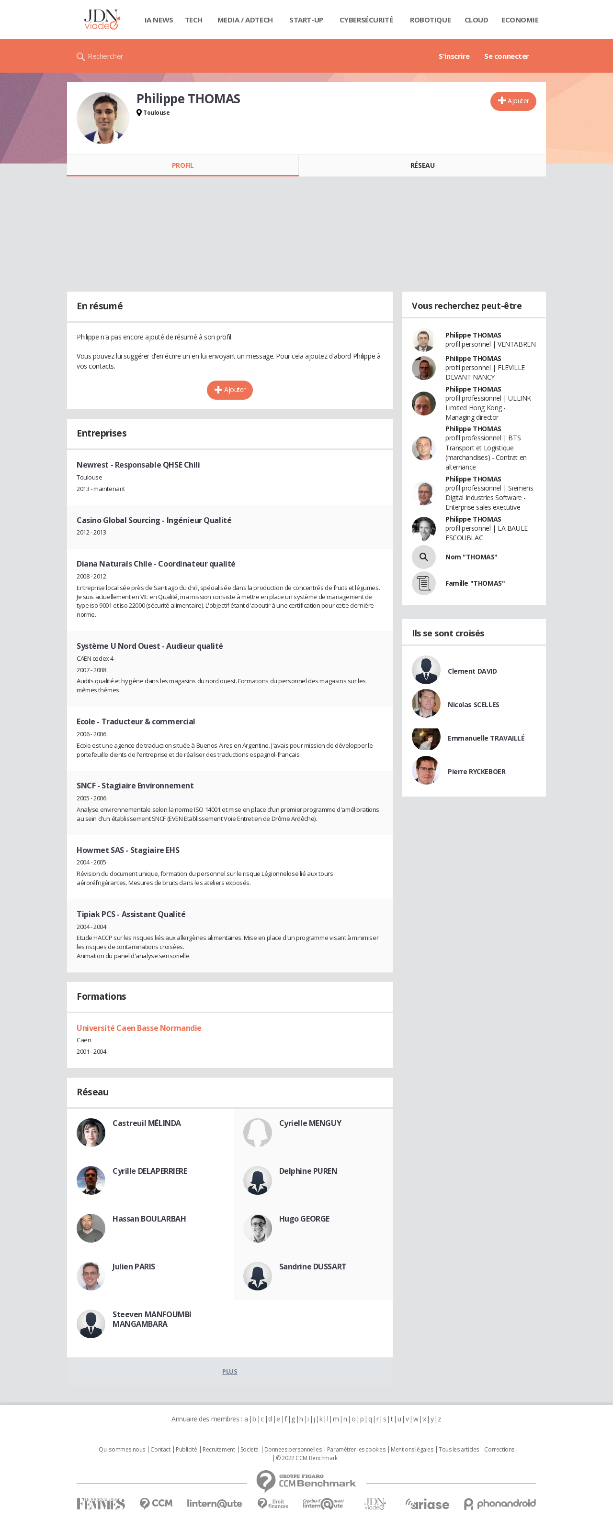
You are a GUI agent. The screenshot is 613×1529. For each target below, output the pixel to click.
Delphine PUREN (308, 1171)
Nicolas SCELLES (473, 704)
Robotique (430, 19)
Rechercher (106, 56)
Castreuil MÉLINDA (147, 1123)
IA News (159, 19)
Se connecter (506, 56)
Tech (194, 19)
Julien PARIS (134, 1266)
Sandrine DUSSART (313, 1266)
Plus (229, 1371)
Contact (160, 1449)
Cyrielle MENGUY (310, 1123)
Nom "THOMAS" (471, 556)
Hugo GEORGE (304, 1218)
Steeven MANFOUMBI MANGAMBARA (152, 1319)
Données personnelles (293, 1449)
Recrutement (219, 1449)
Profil (182, 165)
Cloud (476, 19)
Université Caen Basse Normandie (139, 1028)
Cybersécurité (366, 19)
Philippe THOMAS (473, 334)
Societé (249, 1449)
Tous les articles (459, 1449)
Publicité (186, 1449)
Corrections (499, 1449)
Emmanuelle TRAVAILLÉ (486, 738)
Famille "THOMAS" (475, 583)
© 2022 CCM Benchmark (307, 1458)
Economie (520, 19)
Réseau (422, 165)
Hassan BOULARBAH (149, 1218)
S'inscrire (454, 56)
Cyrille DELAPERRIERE (150, 1171)
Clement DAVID (472, 671)
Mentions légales (412, 1449)
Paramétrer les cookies (356, 1449)
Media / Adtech (245, 19)
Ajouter (518, 100)
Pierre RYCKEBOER (476, 771)
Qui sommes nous (122, 1449)
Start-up (306, 19)
